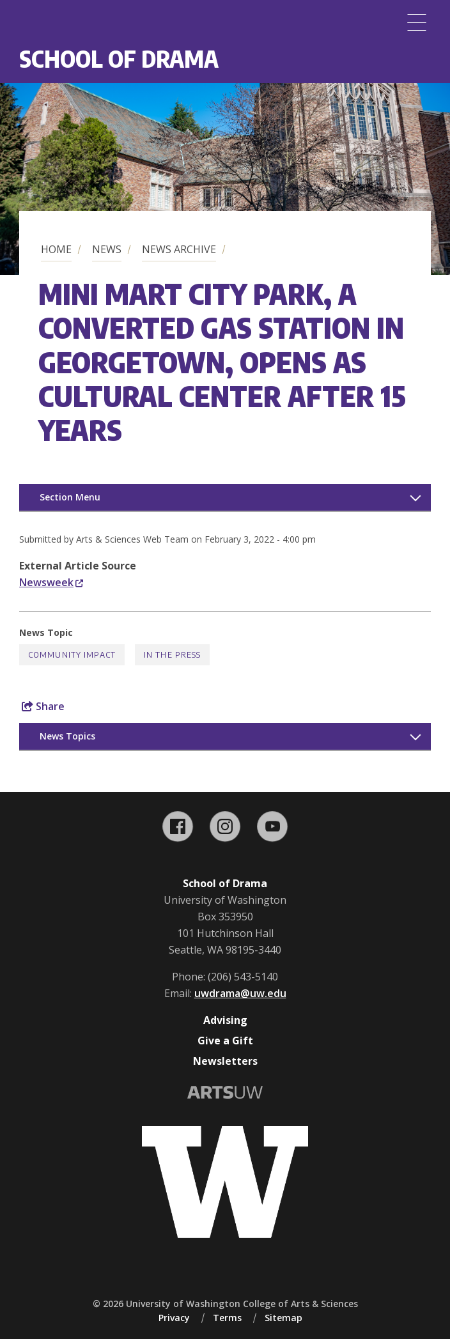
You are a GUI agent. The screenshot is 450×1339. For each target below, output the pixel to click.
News (106, 249)
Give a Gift (225, 1040)
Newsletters (225, 1061)
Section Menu (70, 497)
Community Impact (72, 655)
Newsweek (51, 582)
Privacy (174, 1318)
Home (56, 249)
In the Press (172, 655)
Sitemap (283, 1318)
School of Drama (119, 58)
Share (43, 706)
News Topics (67, 736)
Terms (227, 1318)
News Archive (179, 249)
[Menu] (417, 22)
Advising (225, 1020)
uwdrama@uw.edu (240, 993)
